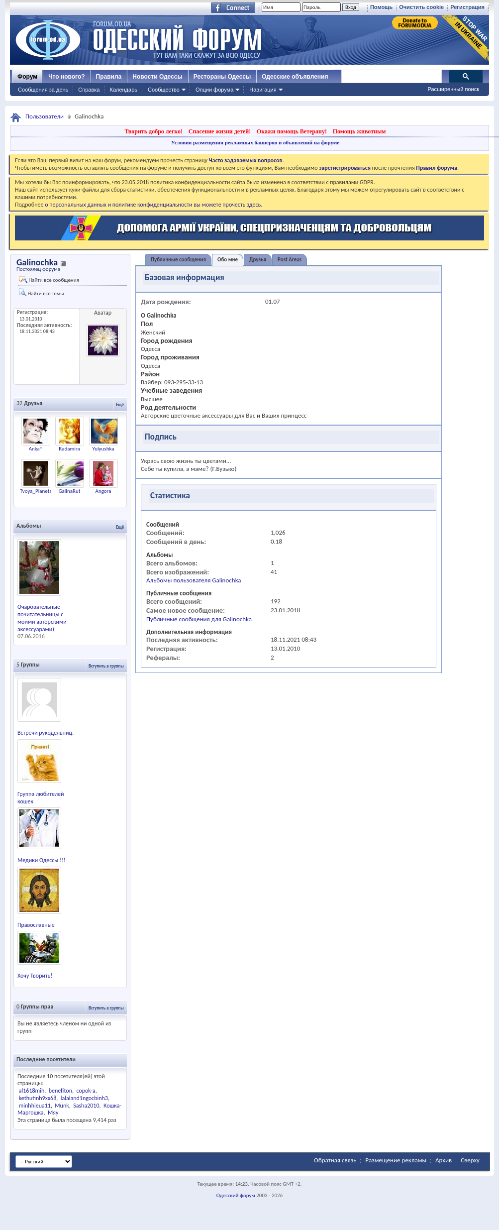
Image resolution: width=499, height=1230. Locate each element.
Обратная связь (335, 1160)
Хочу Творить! (34, 975)
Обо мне (227, 259)
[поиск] (391, 77)
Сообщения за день (43, 90)
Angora (103, 491)
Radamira (69, 449)
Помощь (381, 7)
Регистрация (467, 7)
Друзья (257, 259)
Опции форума (214, 90)
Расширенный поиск (453, 89)
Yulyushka (103, 449)
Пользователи (44, 116)
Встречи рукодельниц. (45, 732)
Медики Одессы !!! (41, 860)
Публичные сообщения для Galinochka (199, 619)
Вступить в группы (106, 666)
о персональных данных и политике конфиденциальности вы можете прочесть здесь (153, 204)
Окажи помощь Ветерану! (292, 131)
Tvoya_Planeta (36, 491)
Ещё (120, 404)
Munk (62, 1105)
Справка (89, 90)
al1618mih (31, 1090)
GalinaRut (70, 491)
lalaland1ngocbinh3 (84, 1098)
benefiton (60, 1090)
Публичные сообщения (178, 259)
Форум (27, 76)
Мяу (53, 1112)
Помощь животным (359, 131)
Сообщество (164, 90)
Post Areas (289, 259)
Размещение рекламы (395, 1160)
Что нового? (66, 76)
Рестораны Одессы (222, 76)
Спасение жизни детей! (220, 131)
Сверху (470, 1160)
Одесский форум (235, 1195)
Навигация (262, 90)
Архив (443, 1160)
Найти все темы (41, 292)
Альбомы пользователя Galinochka (193, 580)
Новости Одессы (157, 76)
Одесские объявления (295, 76)
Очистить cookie (421, 7)
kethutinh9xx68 (38, 1098)
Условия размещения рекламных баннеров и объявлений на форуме (255, 142)
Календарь (123, 90)
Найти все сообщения (49, 279)
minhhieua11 (35, 1105)
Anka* (36, 449)
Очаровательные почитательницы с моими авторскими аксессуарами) (42, 617)
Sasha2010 (86, 1105)
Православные (36, 924)
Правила (109, 76)
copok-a (85, 1090)
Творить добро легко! (153, 131)
